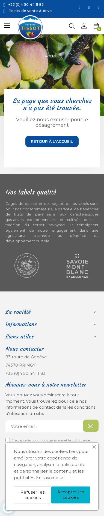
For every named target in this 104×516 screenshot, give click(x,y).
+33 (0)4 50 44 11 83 (25, 373)
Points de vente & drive (30, 10)
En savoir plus (50, 477)
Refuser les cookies (32, 495)
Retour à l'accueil (52, 141)
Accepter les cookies (70, 495)
